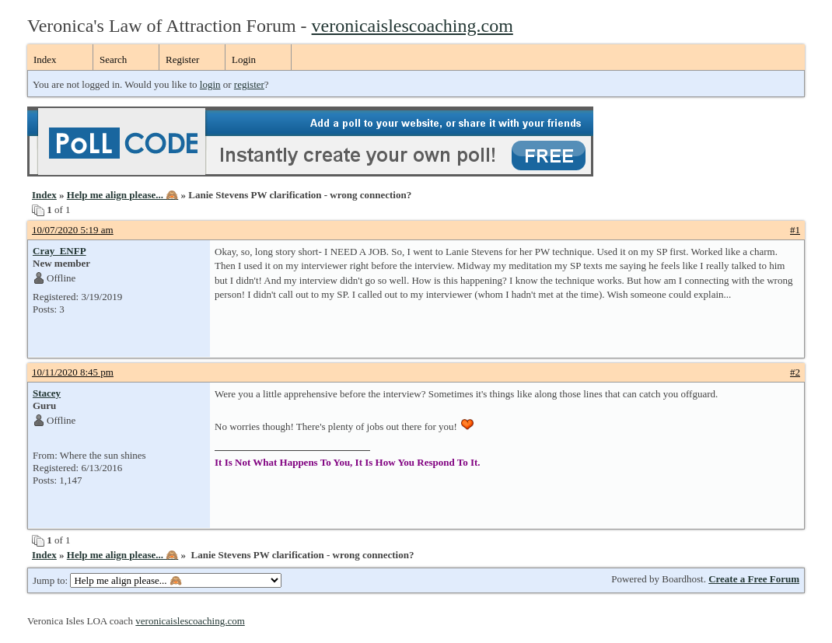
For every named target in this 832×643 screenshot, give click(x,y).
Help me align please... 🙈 (122, 195)
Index (45, 59)
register (249, 84)
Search (113, 59)
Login (244, 59)
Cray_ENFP (59, 251)
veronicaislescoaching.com (412, 26)
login (210, 84)
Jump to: (157, 580)
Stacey (47, 393)
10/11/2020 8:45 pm (73, 372)
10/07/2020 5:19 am (73, 230)
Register (182, 59)
